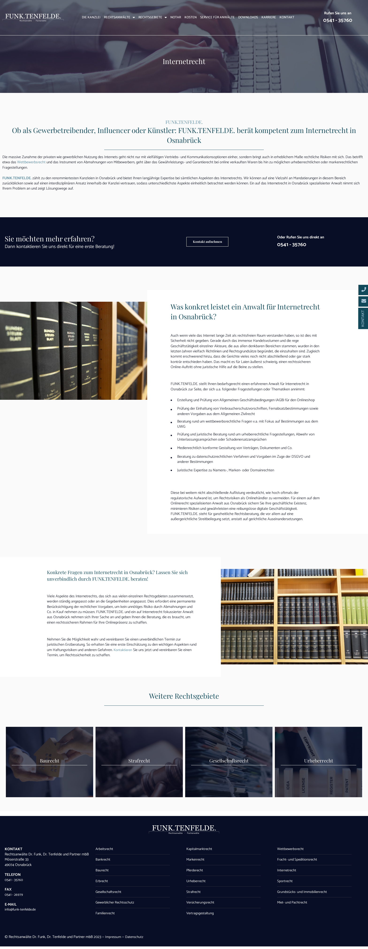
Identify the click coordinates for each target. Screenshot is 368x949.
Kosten (190, 17)
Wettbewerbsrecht (31, 162)
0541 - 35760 (338, 20)
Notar (175, 17)
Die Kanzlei (91, 17)
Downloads (248, 17)
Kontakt (287, 17)
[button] (213, 242)
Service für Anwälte (217, 17)
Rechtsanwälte (119, 17)
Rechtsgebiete (152, 17)
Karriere (268, 17)
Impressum (113, 939)
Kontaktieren (124, 650)
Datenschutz (136, 939)
